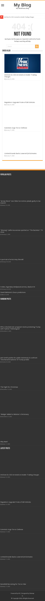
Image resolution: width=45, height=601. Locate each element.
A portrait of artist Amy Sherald (11, 259)
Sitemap (31, 593)
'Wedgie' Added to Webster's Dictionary (14, 414)
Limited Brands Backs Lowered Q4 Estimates (20, 153)
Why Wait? (4, 442)
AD (19, 593)
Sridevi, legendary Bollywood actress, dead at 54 (17, 287)
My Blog (22, 4)
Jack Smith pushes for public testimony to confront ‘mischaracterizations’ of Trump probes (18, 359)
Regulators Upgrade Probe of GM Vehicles (19, 102)
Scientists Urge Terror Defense (15, 128)
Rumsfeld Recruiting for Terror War (13, 584)
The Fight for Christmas (9, 387)
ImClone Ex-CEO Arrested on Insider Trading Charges (19, 17)
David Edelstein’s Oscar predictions (13, 292)
